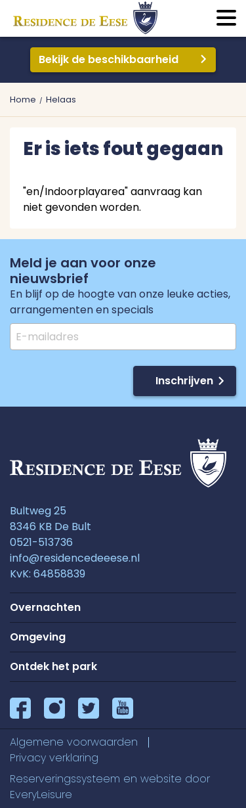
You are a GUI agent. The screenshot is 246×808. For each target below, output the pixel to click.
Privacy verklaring (54, 757)
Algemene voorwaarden (74, 742)
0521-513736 (41, 542)
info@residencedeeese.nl (75, 558)
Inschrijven (184, 380)
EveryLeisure (41, 794)
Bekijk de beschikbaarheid (108, 59)
